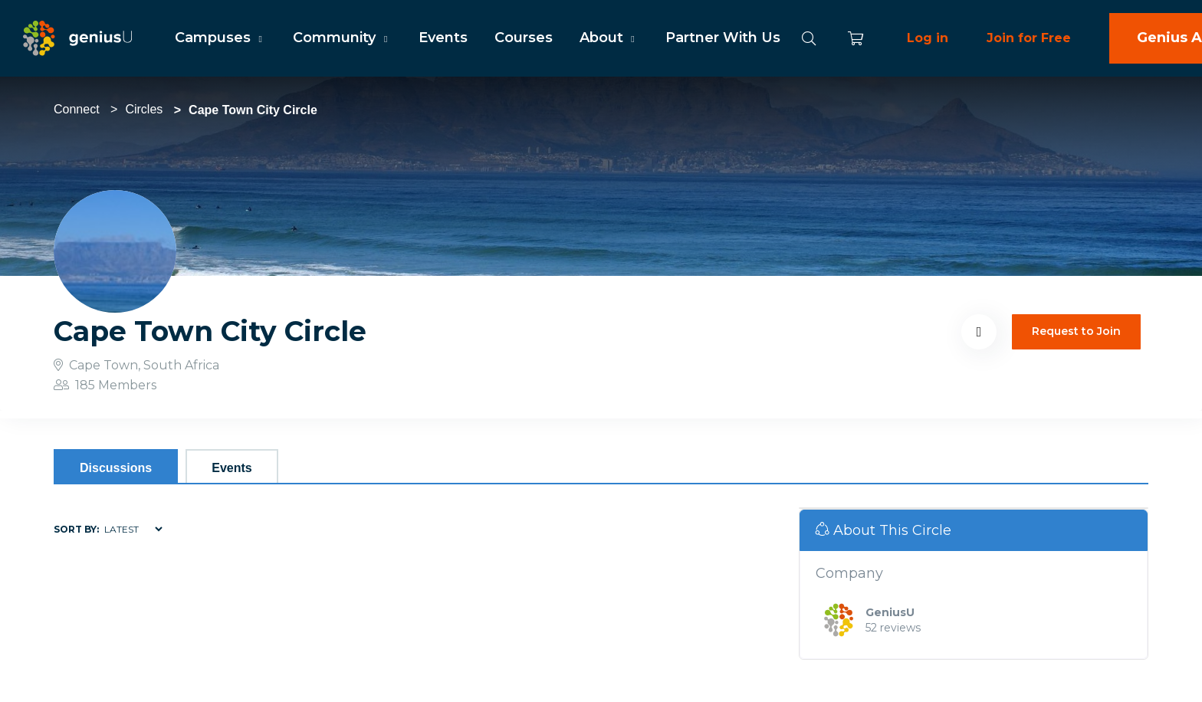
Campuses (220, 37)
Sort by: (76, 529)
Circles (144, 109)
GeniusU (890, 612)
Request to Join (1076, 331)
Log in (927, 38)
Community (342, 37)
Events (443, 37)
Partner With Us (722, 37)
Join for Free (1029, 38)
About (609, 37)
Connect (77, 109)
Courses (523, 37)
